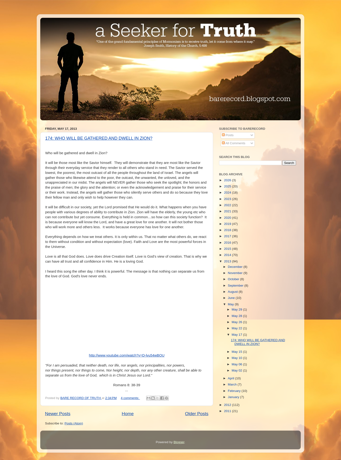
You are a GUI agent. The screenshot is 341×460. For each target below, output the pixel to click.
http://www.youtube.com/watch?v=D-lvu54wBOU (127, 355)
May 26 (237, 322)
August (233, 291)
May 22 (237, 328)
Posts (228, 135)
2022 (228, 205)
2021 (228, 211)
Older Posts (196, 413)
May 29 (237, 309)
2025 (228, 186)
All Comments (233, 143)
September (236, 285)
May (231, 304)
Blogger (179, 442)
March (233, 384)
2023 (228, 199)
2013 (228, 261)
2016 (228, 242)
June (232, 298)
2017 (228, 236)
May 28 (237, 316)
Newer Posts (57, 413)
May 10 (237, 358)
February (235, 391)
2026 (228, 180)
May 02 (237, 370)
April (231, 378)
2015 (228, 249)
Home (128, 413)
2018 (228, 230)
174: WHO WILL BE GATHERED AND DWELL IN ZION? (98, 138)
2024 (228, 192)
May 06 (237, 364)
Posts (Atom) (74, 423)
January (234, 397)
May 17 (237, 334)
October (234, 279)
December (235, 267)
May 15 (237, 351)
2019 (228, 224)
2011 (228, 411)
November (235, 273)
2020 (228, 217)
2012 (228, 405)
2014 (228, 255)
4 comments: (130, 398)
